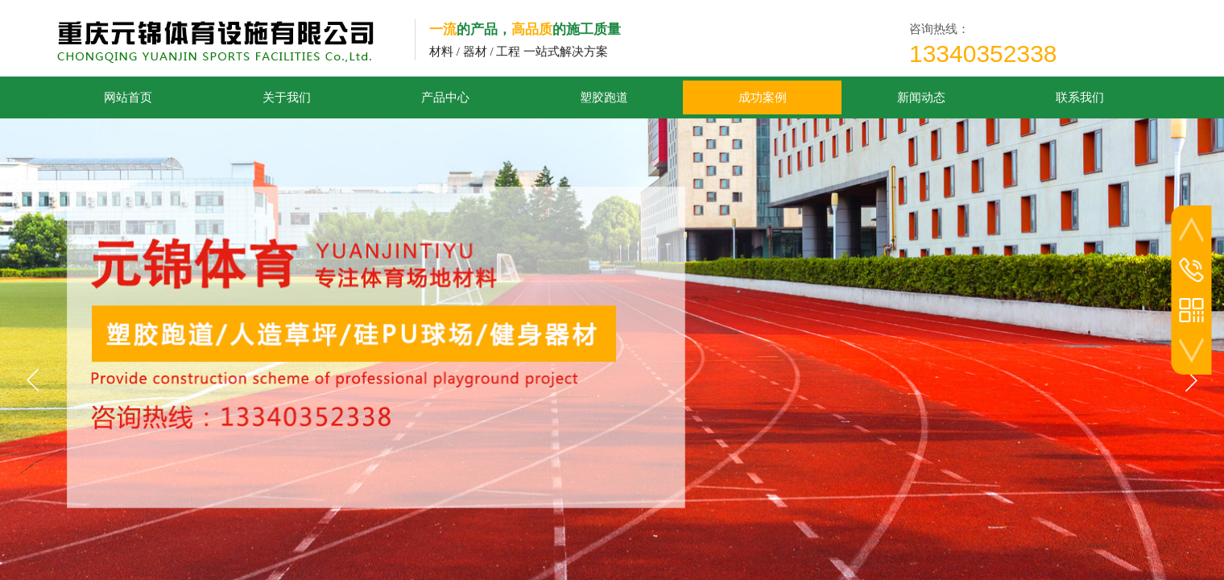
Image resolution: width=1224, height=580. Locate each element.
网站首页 (128, 97)
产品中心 (445, 97)
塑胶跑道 (604, 97)
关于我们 (287, 97)
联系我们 (1080, 97)
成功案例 (762, 97)
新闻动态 (921, 97)
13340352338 (983, 53)
